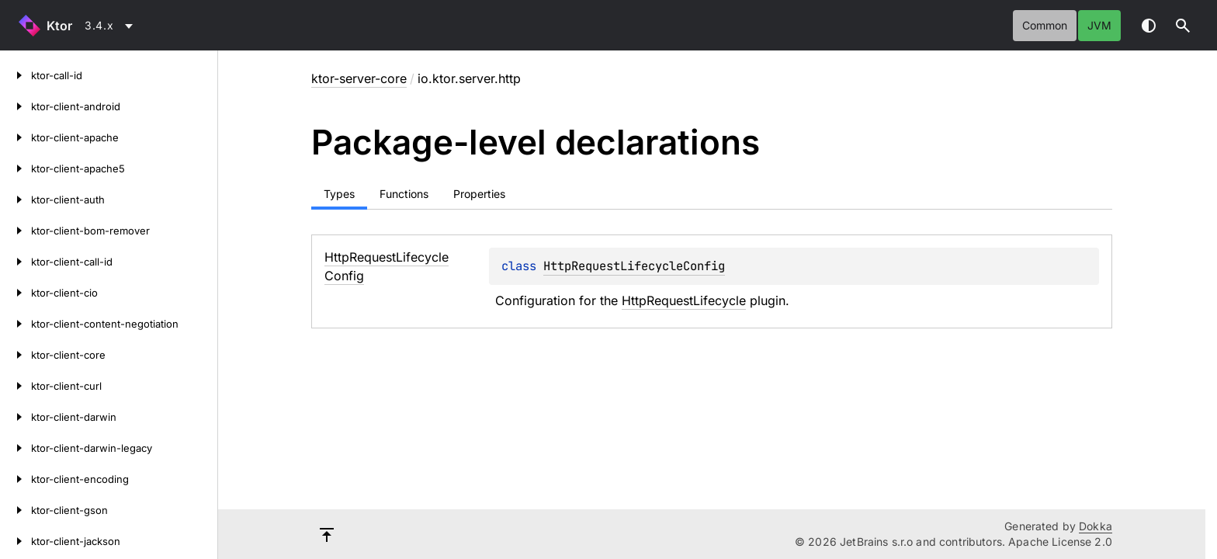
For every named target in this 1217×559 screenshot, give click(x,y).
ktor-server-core (359, 78)
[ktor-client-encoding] (15, 479)
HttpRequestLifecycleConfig (634, 266)
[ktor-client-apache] (15, 137)
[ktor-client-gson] (15, 510)
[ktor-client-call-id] (15, 261)
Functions (404, 193)
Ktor (59, 25)
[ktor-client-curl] (15, 385)
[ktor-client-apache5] (15, 168)
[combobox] (111, 25)
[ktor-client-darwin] (15, 416)
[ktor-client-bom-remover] (15, 230)
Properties (479, 193)
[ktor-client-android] (15, 106)
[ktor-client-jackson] (15, 541)
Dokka (1095, 526)
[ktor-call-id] (15, 75)
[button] (1182, 25)
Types (339, 193)
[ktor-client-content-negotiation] (15, 323)
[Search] (1182, 25)
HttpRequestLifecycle (684, 300)
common (1044, 25)
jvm (1099, 25)
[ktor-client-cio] (15, 292)
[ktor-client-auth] (15, 199)
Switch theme (1148, 25)
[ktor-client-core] (15, 354)
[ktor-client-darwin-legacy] (15, 448)
